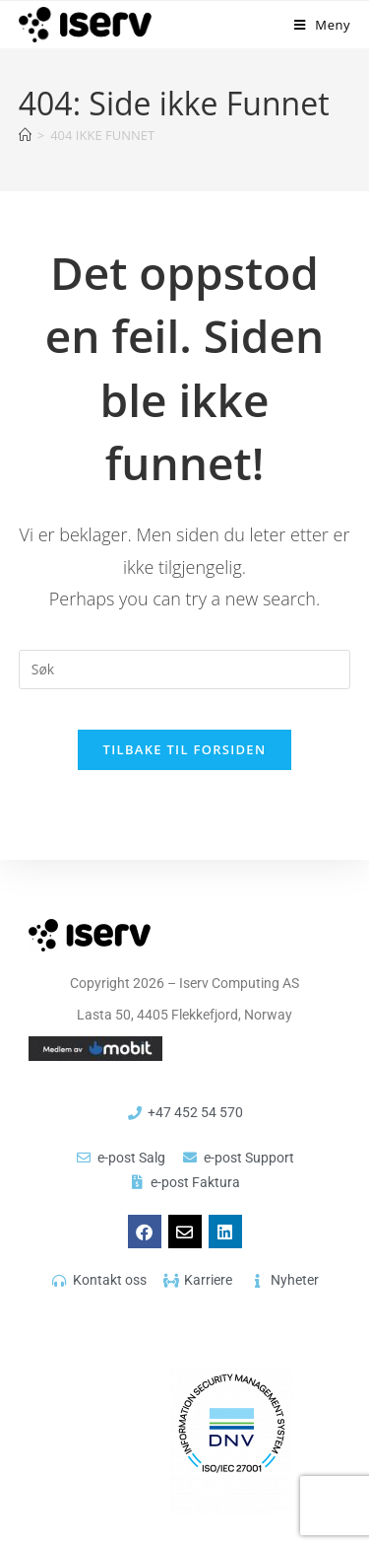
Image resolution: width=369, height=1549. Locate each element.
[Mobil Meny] (322, 25)
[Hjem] (25, 135)
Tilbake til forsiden (185, 749)
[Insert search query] (185, 669)
